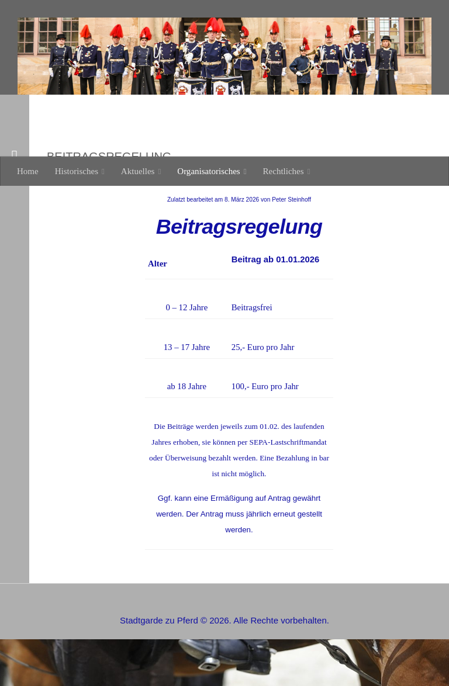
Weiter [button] (28, 132)
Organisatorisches (208, 171)
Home (28, 171)
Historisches (76, 171)
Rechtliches (283, 171)
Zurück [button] (30, 119)
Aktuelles (138, 171)
